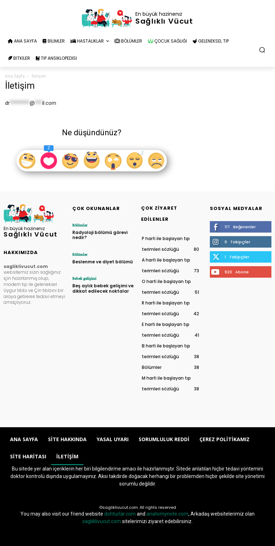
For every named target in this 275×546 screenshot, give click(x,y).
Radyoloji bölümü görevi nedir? (99, 234)
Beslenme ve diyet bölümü (102, 262)
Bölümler (79, 225)
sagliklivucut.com (101, 521)
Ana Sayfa (15, 76)
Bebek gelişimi (84, 278)
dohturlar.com (120, 514)
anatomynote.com (167, 514)
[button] (262, 50)
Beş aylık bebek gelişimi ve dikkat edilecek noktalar (103, 288)
